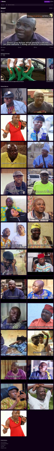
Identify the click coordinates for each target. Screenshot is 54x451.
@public (3, 11)
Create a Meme (47, 1)
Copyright (2, 446)
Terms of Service (3, 442)
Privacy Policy (3, 445)
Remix (19, 47)
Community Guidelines (4, 443)
